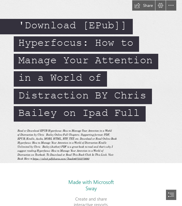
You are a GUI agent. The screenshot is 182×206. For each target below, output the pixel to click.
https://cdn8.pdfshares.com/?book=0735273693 (60, 159)
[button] (143, 5)
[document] (91, 103)
